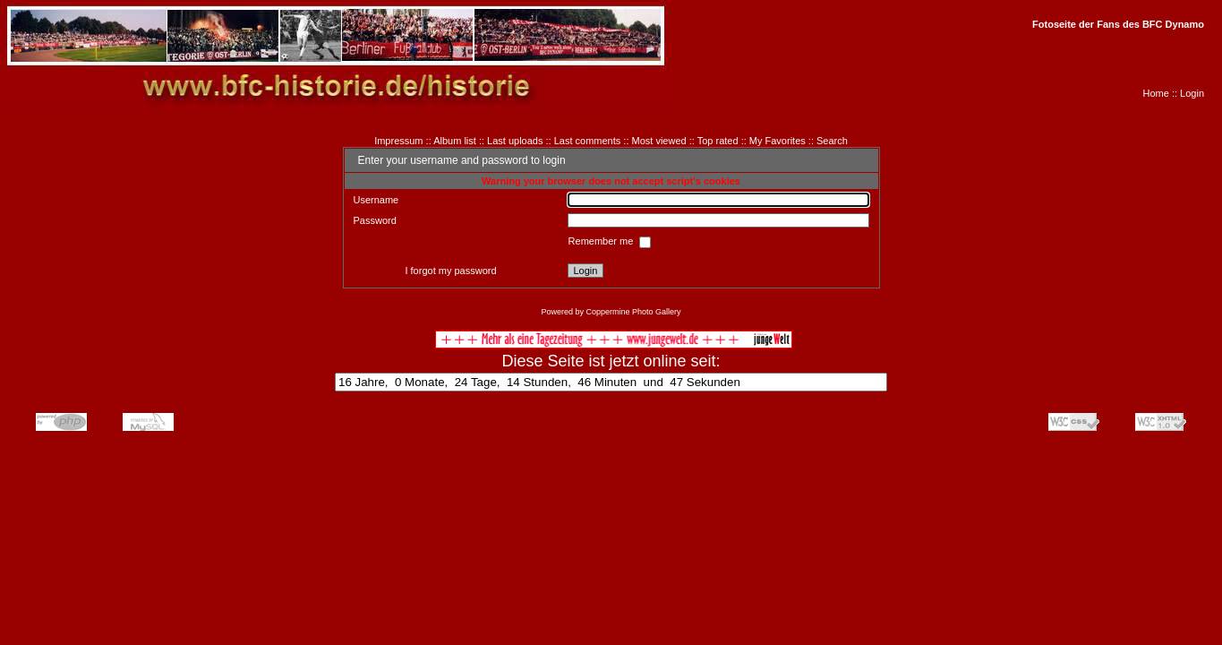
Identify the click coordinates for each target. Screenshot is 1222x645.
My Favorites (777, 140)
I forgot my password (450, 270)
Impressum (398, 140)
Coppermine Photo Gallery (632, 311)
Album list (454, 140)
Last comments (587, 140)
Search (832, 140)
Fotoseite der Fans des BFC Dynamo (1118, 24)
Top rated (718, 140)
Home (1156, 93)
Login (1192, 93)
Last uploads (515, 140)
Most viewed (659, 140)
